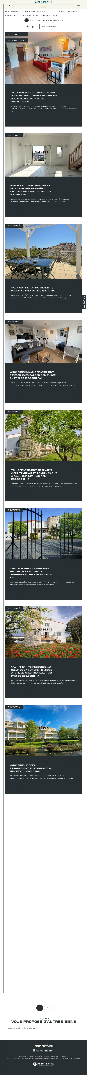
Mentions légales (38, 1058)
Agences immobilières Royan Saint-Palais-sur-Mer (25, 11)
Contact (83, 302)
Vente (50, 11)
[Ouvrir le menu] (78, 4)
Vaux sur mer (60, 11)
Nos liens (55, 1058)
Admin (48, 1058)
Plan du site (25, 1058)
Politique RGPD (66, 1058)
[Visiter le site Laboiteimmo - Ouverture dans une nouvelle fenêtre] (43, 1067)
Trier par (30, 26)
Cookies (77, 1058)
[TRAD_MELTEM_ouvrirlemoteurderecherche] (8, 4)
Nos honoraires (13, 1058)
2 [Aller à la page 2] (47, 1008)
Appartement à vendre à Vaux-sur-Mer (23, 1028)
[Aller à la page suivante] (55, 1008)
